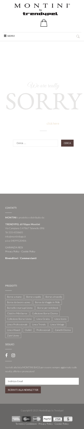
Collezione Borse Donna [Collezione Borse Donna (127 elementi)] (45, 313)
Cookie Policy (28, 251)
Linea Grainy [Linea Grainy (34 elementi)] (43, 318)
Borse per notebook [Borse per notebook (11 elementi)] (47, 307)
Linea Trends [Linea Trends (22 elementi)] (39, 324)
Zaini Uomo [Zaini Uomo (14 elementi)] (13, 335)
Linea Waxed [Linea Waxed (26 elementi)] (13, 329)
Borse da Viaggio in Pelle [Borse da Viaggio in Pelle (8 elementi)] (47, 302)
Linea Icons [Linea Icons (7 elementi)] (61, 318)
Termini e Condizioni (26, 423)
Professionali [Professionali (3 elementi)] (43, 329)
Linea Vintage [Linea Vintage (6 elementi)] (57, 324)
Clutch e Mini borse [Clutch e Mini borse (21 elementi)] (17, 313)
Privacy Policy (12, 251)
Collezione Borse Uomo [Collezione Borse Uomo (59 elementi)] (19, 318)
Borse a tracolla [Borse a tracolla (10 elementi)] (54, 296)
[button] (11, 35)
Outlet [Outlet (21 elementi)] (28, 329)
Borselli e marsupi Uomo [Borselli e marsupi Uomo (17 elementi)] (20, 307)
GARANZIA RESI (14, 247)
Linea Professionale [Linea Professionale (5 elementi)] (17, 324)
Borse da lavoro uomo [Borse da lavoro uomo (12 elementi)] (18, 302)
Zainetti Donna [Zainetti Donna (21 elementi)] (63, 329)
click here (53, 123)
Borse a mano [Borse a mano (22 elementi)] (14, 296)
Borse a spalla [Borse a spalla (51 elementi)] (33, 296)
